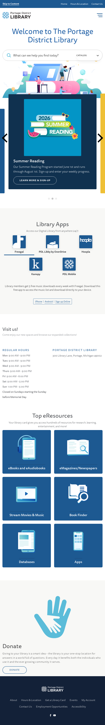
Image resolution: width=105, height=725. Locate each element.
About (13, 700)
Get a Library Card (55, 700)
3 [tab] (56, 199)
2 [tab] (52, 199)
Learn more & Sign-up (35, 180)
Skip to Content (11, 4)
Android (49, 301)
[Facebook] (50, 715)
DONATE (14, 680)
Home (64, 4)
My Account (88, 700)
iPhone (38, 301)
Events (73, 700)
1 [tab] (49, 199)
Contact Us (97, 4)
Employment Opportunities (52, 706)
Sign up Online (62, 301)
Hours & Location (79, 4)
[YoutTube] (54, 715)
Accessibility (79, 706)
